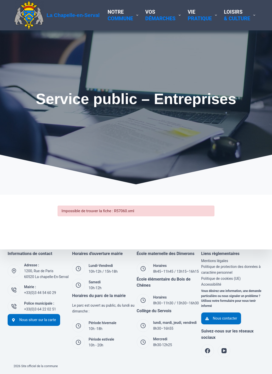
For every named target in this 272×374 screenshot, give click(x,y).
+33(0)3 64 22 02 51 (40, 309)
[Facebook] (207, 350)
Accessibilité (211, 284)
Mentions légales (214, 261)
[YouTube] (224, 350)
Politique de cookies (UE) (221, 279)
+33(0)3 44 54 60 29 (40, 293)
